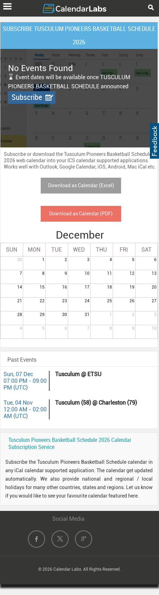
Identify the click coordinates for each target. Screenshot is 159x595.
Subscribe (27, 97)
